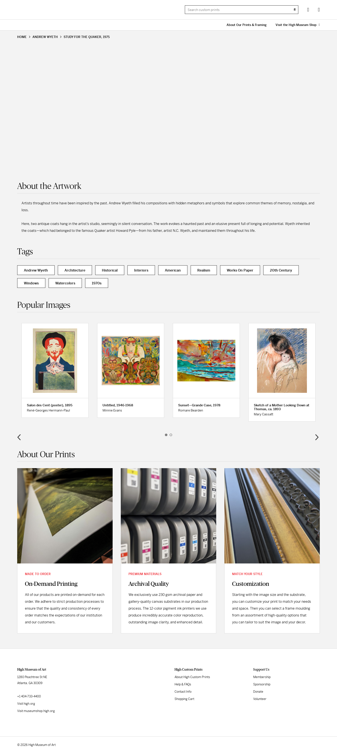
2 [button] (171, 435)
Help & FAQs (183, 684)
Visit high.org (26, 704)
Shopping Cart (184, 699)
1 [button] (166, 435)
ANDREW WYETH (45, 37)
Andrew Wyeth (36, 270)
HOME (22, 37)
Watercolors (65, 283)
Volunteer (260, 699)
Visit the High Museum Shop (298, 25)
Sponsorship (261, 684)
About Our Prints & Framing (247, 25)
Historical (110, 270)
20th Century (281, 270)
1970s (96, 283)
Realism (203, 270)
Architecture (74, 270)
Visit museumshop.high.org (36, 711)
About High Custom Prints (192, 677)
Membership (262, 677)
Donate (258, 692)
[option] (55, 370)
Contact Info (183, 692)
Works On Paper (240, 270)
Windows (31, 283)
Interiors (141, 270)
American (173, 270)
